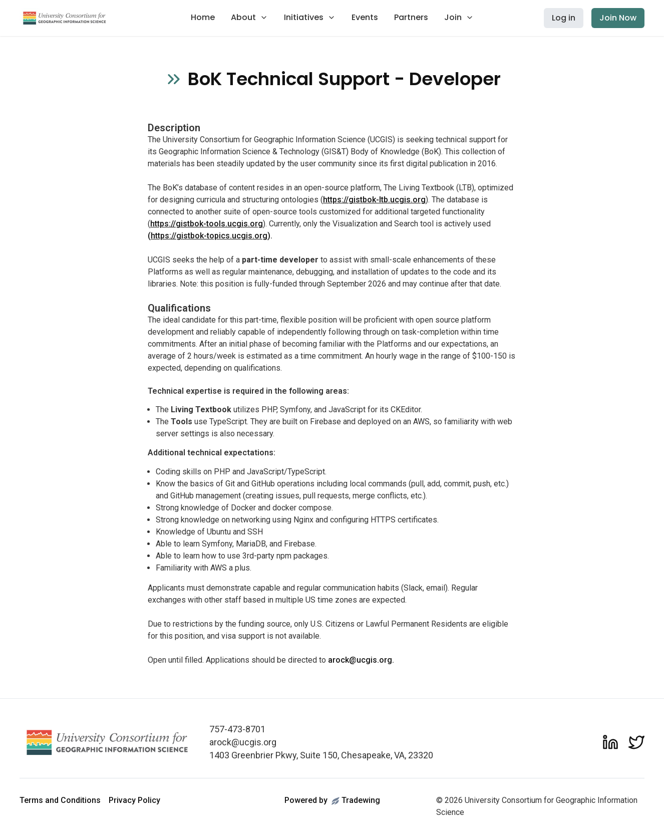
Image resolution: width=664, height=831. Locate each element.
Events (365, 17)
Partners (411, 17)
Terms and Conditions (60, 800)
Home (203, 17)
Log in (563, 18)
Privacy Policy (134, 800)
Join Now (617, 18)
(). (210, 235)
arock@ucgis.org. (361, 660)
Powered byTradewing (332, 800)
